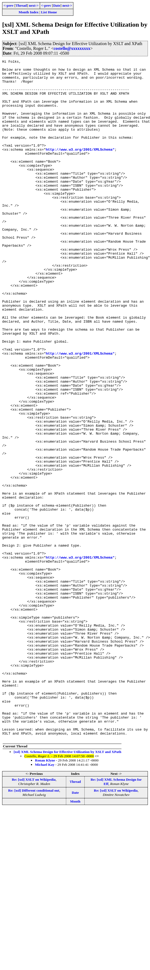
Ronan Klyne (45, 896)
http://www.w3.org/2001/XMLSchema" (80, 167)
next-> (33, 5)
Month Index (28, 12)
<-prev (8, 5)
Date (56, 5)
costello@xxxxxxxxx (72, 48)
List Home (49, 12)
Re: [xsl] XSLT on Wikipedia (34, 915)
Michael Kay (44, 901)
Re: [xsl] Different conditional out (33, 926)
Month (75, 937)
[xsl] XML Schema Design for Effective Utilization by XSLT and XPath (67, 888)
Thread (21, 5)
